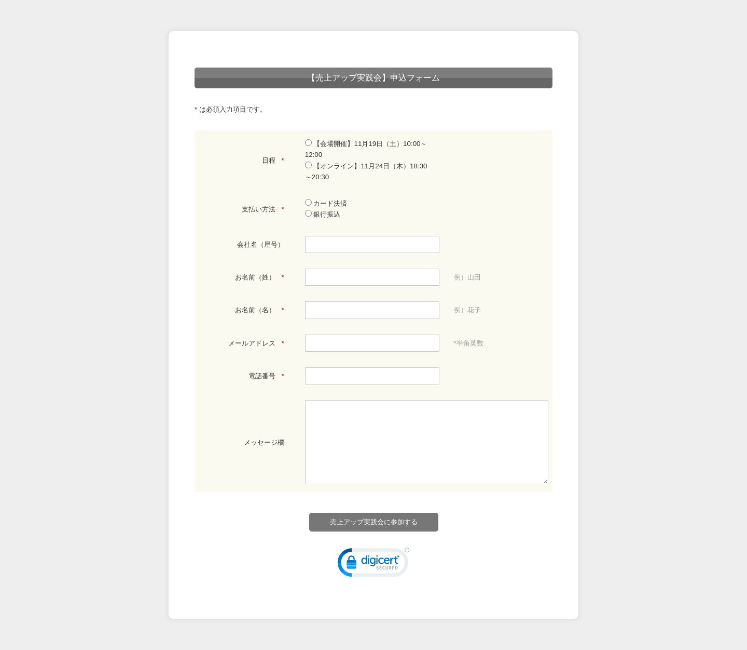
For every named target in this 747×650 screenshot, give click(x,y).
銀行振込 (323, 214)
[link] (373, 564)
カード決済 (326, 203)
